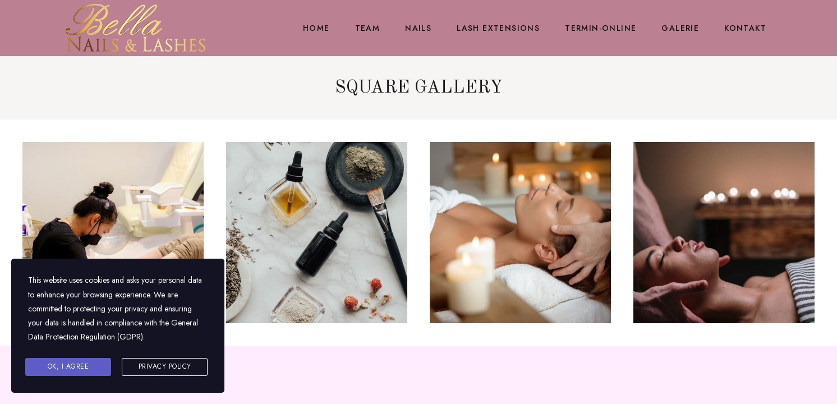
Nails (418, 28)
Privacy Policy (165, 366)
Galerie (680, 28)
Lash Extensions (498, 28)
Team (367, 28)
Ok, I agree (68, 366)
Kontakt (745, 28)
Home (316, 28)
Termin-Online (600, 28)
